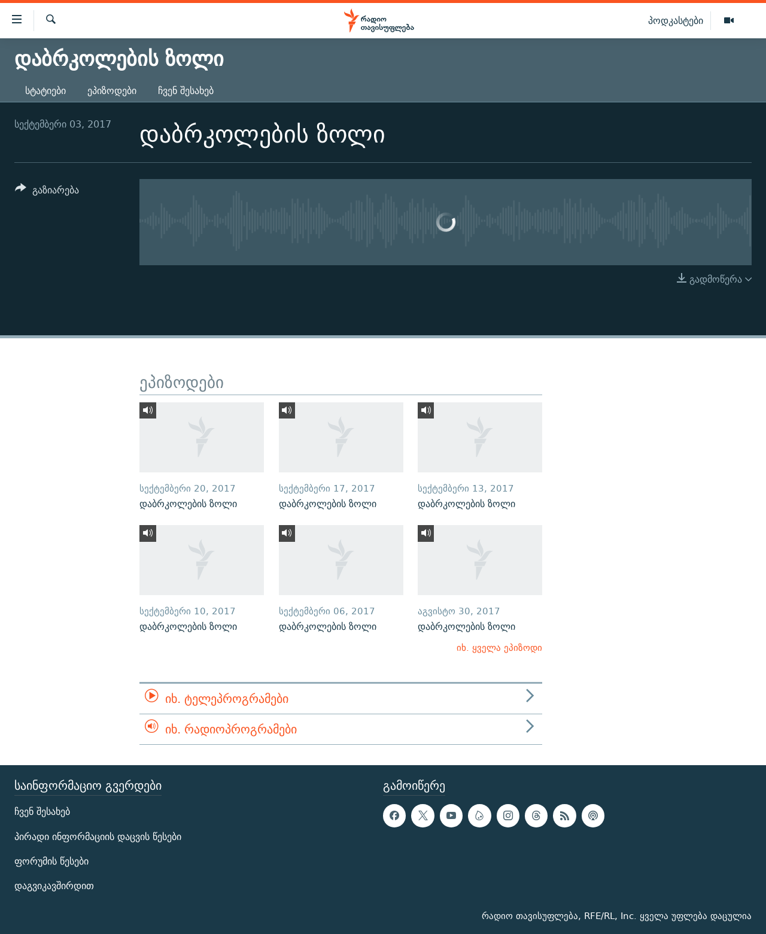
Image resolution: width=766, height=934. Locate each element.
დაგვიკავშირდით (54, 885)
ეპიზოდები (111, 91)
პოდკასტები (675, 20)
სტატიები (45, 91)
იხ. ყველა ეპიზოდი (499, 647)
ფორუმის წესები (51, 861)
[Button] (47, 192)
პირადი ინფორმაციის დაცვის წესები (97, 836)
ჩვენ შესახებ (186, 91)
